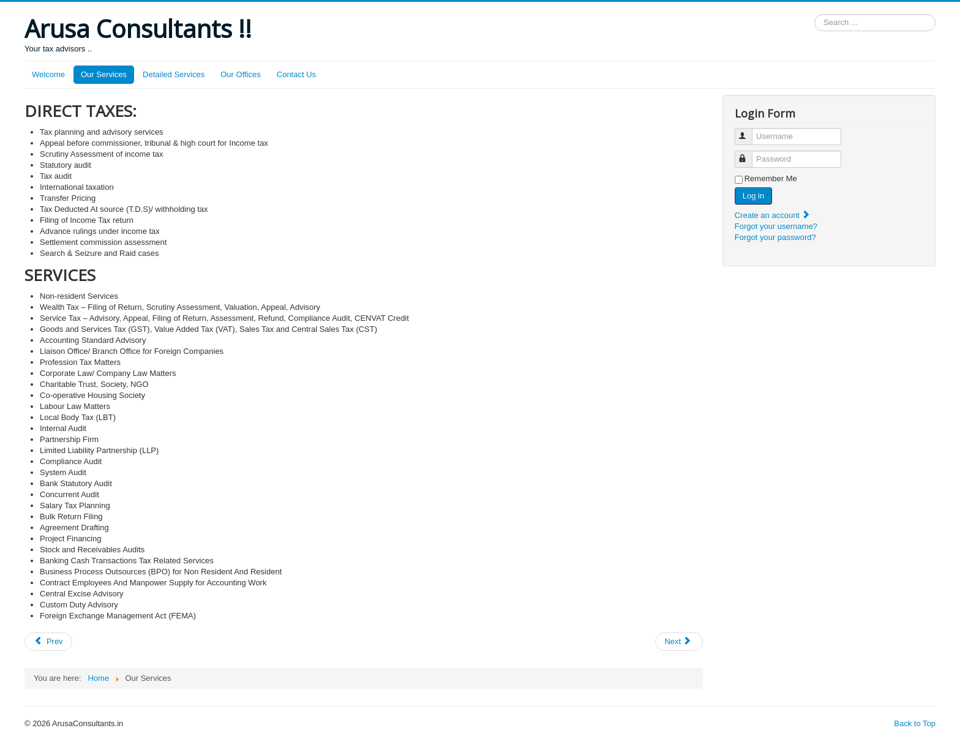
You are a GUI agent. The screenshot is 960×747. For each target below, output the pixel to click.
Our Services (104, 74)
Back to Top (915, 723)
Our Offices (240, 74)
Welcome (48, 74)
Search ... (814, 14)
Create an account (773, 215)
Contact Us (296, 74)
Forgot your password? (775, 237)
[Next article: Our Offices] (679, 642)
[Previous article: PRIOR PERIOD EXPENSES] (48, 642)
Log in (753, 195)
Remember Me (770, 178)
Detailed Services (173, 74)
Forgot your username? (776, 226)
